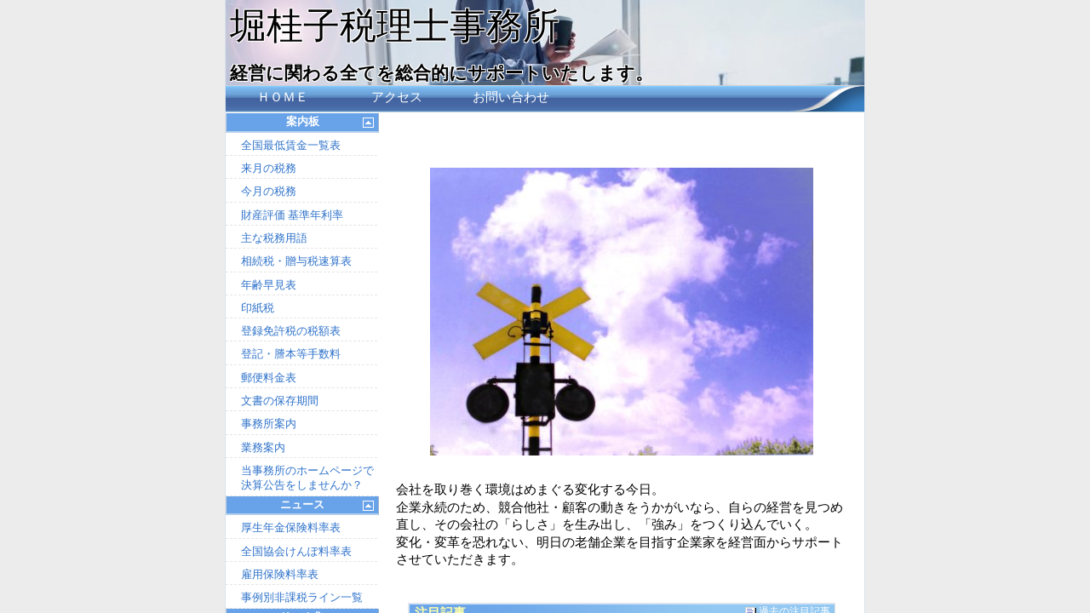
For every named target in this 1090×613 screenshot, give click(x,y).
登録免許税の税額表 (291, 330)
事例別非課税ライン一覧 (302, 597)
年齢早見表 (268, 284)
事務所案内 (268, 423)
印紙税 (257, 307)
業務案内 (263, 447)
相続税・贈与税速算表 (296, 261)
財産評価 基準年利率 (292, 215)
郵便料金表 (268, 377)
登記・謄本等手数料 (291, 353)
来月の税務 (268, 168)
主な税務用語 (274, 238)
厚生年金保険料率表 (291, 527)
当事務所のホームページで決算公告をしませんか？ (307, 477)
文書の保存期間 (279, 400)
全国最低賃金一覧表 (291, 145)
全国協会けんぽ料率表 (296, 551)
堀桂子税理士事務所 (394, 26)
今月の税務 (268, 191)
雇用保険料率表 (279, 574)
